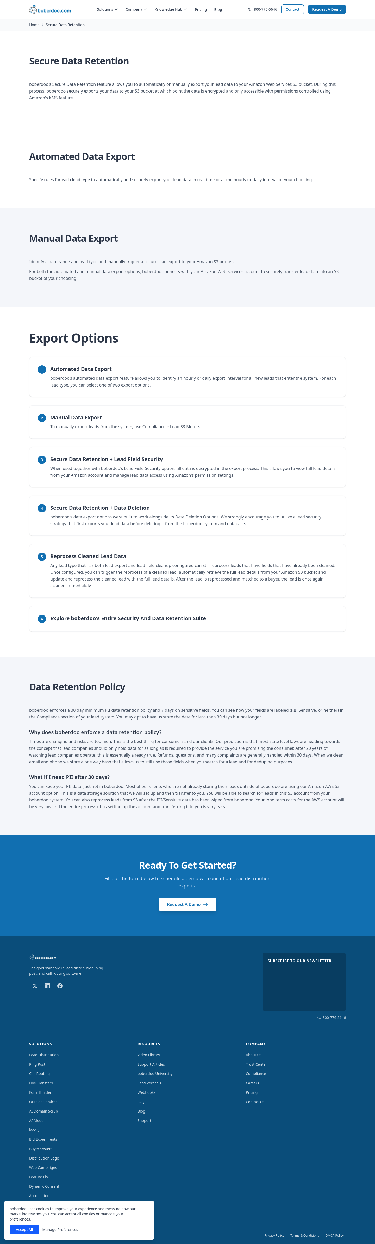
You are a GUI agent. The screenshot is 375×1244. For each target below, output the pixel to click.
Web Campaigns (43, 1167)
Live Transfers (41, 1082)
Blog (218, 9)
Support (144, 1120)
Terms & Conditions (304, 1235)
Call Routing (39, 1073)
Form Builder (40, 1092)
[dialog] (79, 1220)
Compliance (256, 1073)
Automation (39, 1195)
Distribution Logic (44, 1158)
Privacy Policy (274, 1235)
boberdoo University (155, 1073)
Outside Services (43, 1101)
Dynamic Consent (44, 1186)
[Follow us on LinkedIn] (47, 986)
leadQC (35, 1129)
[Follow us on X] (35, 986)
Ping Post (37, 1064)
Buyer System (41, 1148)
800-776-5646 (262, 9)
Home (34, 24)
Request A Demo (327, 9)
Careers (252, 1082)
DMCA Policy (334, 1235)
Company (136, 9)
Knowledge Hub (171, 9)
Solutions (107, 9)
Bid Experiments (43, 1139)
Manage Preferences (60, 1229)
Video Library (149, 1054)
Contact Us (255, 1101)
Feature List (39, 1176)
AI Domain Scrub (43, 1111)
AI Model (37, 1120)
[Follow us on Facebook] (60, 986)
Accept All (24, 1229)
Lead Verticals (149, 1082)
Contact (292, 9)
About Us (253, 1054)
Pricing (201, 9)
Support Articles (151, 1064)
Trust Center (256, 1064)
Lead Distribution (44, 1054)
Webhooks (146, 1092)
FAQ (141, 1101)
